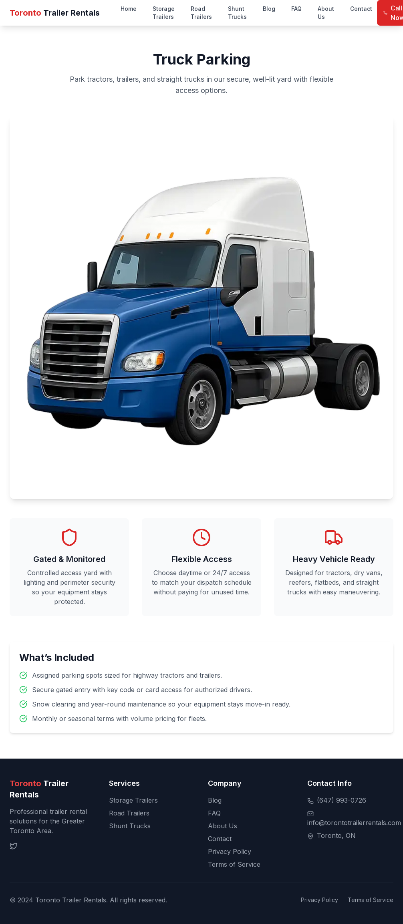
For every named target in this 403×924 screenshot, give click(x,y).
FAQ (296, 8)
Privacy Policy (229, 852)
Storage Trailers (164, 12)
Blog (269, 8)
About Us (326, 12)
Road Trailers (201, 12)
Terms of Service (234, 864)
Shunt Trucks (237, 12)
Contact (361, 8)
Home (129, 8)
